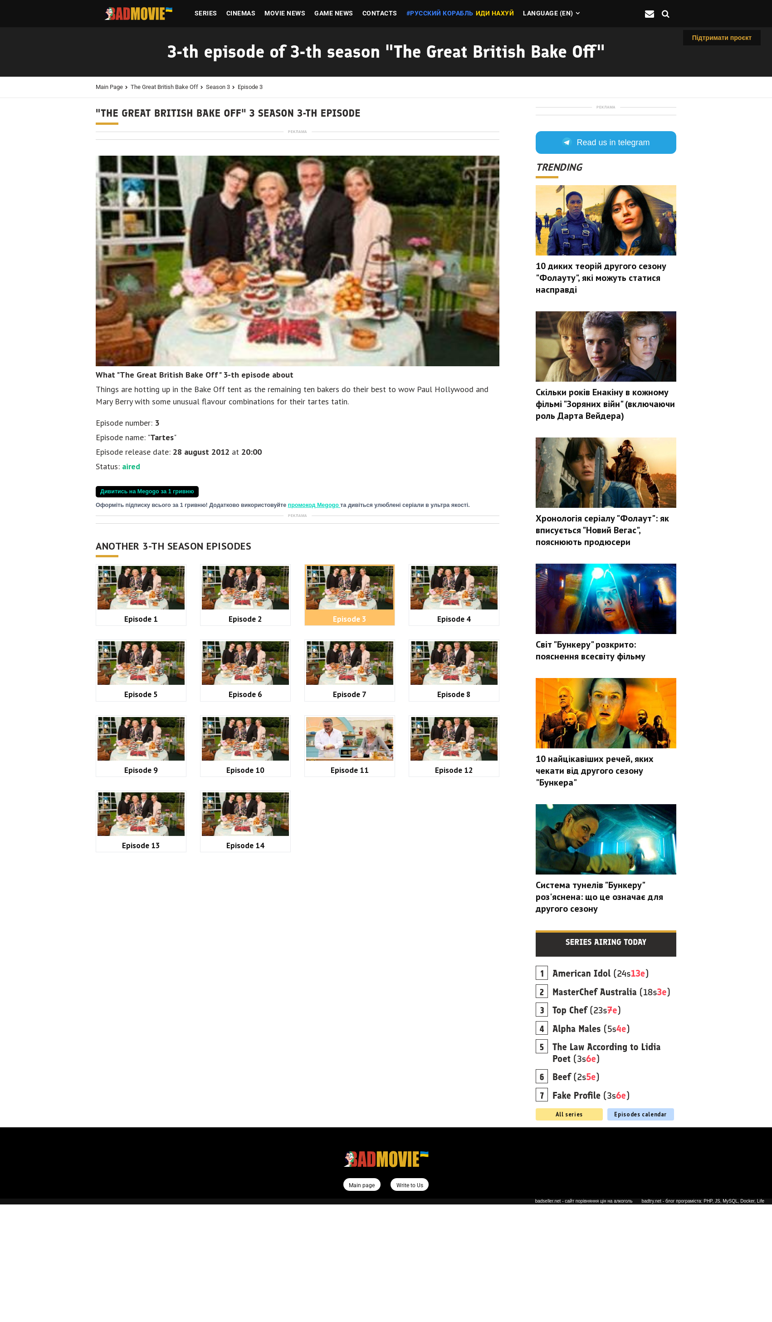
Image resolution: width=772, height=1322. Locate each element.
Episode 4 (454, 873)
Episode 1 (141, 873)
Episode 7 (349, 948)
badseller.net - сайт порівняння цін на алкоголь (584, 1319)
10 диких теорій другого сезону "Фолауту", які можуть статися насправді (601, 395)
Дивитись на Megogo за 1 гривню (147, 618)
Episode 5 (141, 948)
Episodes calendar (640, 1231)
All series (569, 1231)
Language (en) (548, 13)
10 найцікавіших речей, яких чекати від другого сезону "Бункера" (595, 888)
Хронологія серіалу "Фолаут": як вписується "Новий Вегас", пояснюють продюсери (602, 647)
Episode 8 (454, 948)
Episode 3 (250, 87)
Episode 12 (454, 1024)
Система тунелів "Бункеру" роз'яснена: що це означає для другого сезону (599, 1014)
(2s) (576, 1194)
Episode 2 (245, 873)
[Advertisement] (297, 199)
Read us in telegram (606, 260)
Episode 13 (141, 1099)
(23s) (586, 1127)
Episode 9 (141, 1024)
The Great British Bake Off (164, 87)
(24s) (600, 1091)
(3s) (606, 1170)
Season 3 (218, 87)
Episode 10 (245, 1024)
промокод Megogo (314, 632)
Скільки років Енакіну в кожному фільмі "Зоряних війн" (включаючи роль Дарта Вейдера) (605, 521)
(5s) (591, 1146)
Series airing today (606, 1060)
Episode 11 (350, 1024)
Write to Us (410, 1302)
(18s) (611, 1109)
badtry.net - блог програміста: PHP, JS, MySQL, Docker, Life (702, 1319)
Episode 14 (245, 1099)
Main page (109, 87)
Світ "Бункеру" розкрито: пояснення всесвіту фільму (590, 768)
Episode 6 (245, 948)
